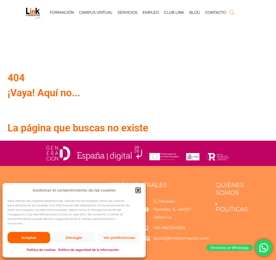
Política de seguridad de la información (88, 250)
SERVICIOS (128, 12)
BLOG (194, 12)
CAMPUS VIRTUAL (96, 12)
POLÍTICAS (232, 209)
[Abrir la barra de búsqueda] (231, 12)
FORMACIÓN (62, 12)
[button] (138, 190)
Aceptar (29, 237)
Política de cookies (41, 250)
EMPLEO (151, 12)
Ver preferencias (119, 237)
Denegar (74, 237)
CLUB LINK (174, 12)
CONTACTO (215, 12)
